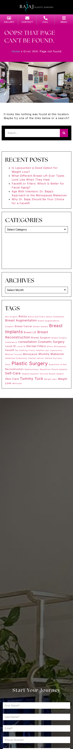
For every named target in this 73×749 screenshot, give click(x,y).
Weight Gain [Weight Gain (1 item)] (50, 379)
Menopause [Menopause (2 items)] (30, 354)
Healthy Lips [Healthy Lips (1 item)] (42, 350)
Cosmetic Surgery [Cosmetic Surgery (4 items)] (51, 342)
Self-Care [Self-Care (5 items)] (13, 373)
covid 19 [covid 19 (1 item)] (21, 346)
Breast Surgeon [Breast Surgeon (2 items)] (40, 337)
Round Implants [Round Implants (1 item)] (60, 369)
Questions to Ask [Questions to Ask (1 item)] (58, 364)
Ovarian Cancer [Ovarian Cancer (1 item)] (36, 358)
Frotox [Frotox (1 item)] (32, 350)
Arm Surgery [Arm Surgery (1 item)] (11, 317)
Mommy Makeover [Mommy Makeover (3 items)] (51, 354)
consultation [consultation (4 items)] (27, 342)
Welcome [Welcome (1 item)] (17, 383)
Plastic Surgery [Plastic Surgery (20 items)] (30, 363)
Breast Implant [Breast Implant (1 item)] (40, 327)
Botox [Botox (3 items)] (23, 316)
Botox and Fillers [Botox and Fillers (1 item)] (36, 317)
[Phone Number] (36, 740)
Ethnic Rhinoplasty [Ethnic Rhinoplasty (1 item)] (56, 346)
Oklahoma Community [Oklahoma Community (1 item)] (16, 358)
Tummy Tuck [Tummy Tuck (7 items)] (31, 378)
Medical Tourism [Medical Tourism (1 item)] (13, 354)
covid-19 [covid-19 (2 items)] (10, 346)
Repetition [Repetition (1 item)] (45, 369)
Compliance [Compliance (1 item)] (11, 342)
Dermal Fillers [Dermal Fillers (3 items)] (36, 346)
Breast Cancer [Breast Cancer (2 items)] (23, 326)
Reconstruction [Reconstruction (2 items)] (14, 369)
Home (16, 51)
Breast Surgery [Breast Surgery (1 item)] (59, 338)
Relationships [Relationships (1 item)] (32, 369)
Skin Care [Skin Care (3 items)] (12, 378)
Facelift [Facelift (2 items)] (9, 350)
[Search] (64, 133)
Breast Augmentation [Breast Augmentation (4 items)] (21, 320)
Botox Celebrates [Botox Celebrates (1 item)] (55, 317)
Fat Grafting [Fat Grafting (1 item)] (21, 350)
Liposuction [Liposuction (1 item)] (56, 350)
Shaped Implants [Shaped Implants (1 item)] (30, 374)
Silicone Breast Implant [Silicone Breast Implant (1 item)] (52, 374)
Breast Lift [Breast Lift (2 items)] (30, 332)
